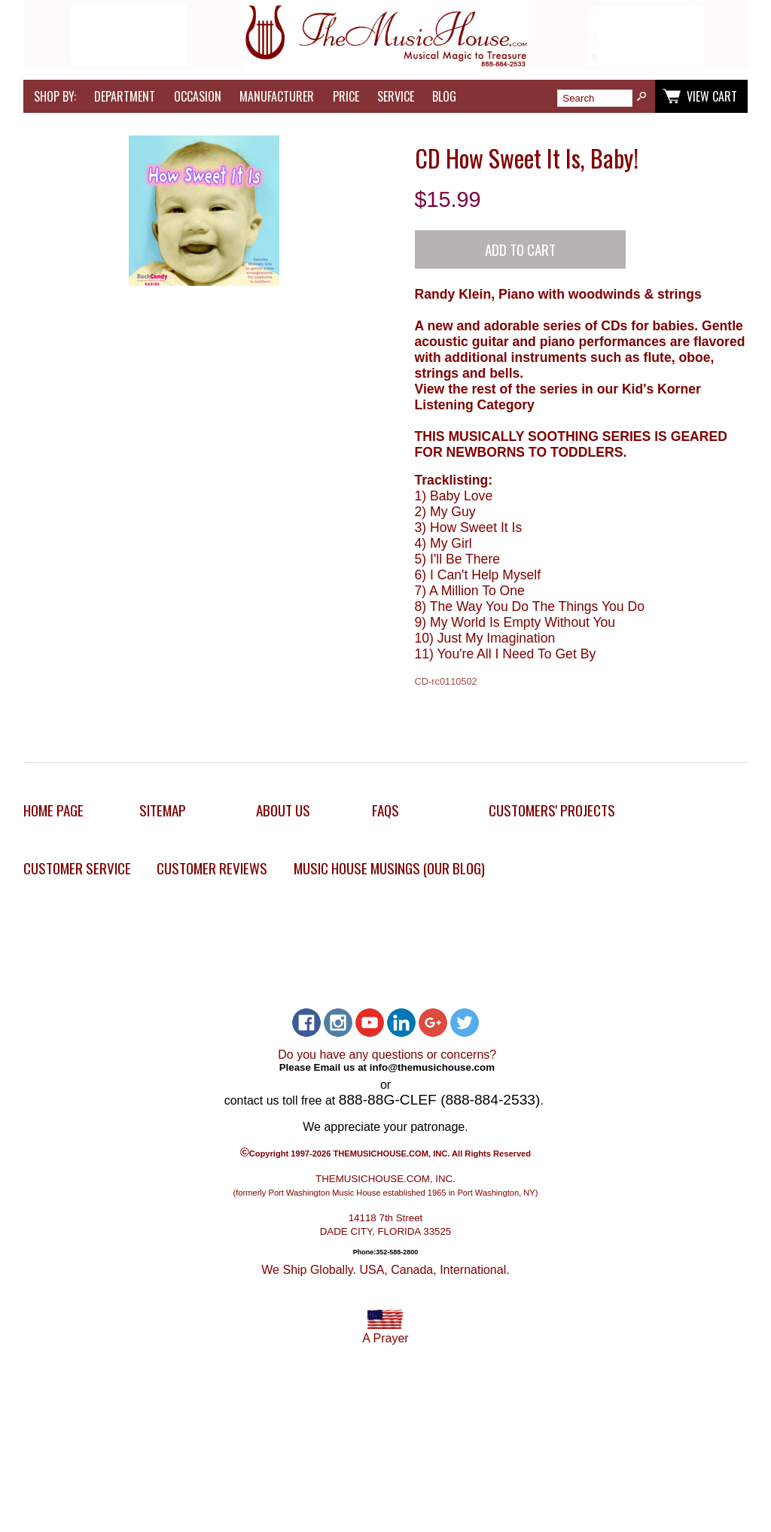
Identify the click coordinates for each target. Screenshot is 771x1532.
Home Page (53, 810)
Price (346, 96)
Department (124, 96)
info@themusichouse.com (432, 1067)
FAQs (385, 810)
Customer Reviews (212, 868)
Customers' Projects (552, 810)
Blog (444, 96)
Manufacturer (276, 96)
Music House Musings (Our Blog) (389, 868)
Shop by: (55, 96)
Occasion (197, 96)
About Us (283, 810)
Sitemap (162, 810)
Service (395, 96)
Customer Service (77, 868)
